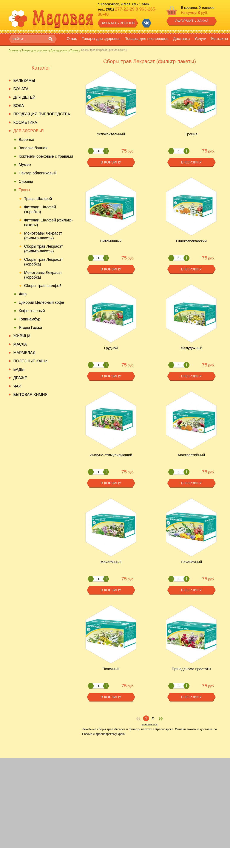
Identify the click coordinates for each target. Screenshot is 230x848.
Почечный (110, 669)
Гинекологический (191, 241)
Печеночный (191, 562)
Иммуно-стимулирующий (111, 455)
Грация (191, 134)
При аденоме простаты (191, 669)
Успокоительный (111, 134)
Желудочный (191, 348)
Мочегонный (111, 562)
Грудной (111, 348)
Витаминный (111, 241)
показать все (149, 724)
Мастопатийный (191, 455)
